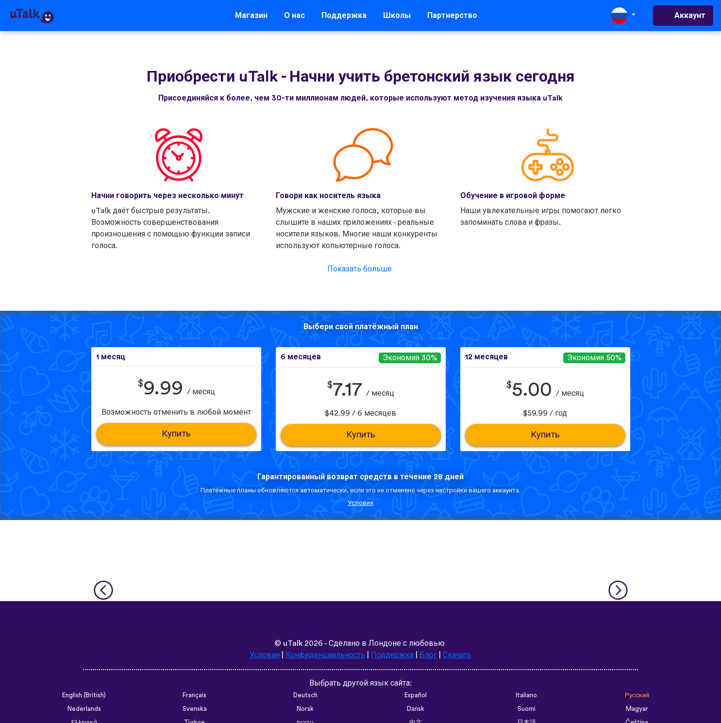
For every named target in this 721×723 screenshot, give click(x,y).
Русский (637, 695)
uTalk (292, 643)
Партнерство (452, 15)
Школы (397, 15)
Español (415, 695)
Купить (176, 433)
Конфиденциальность (325, 655)
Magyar (637, 709)
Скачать (457, 655)
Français (195, 695)
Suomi (527, 709)
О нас (294, 15)
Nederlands (84, 709)
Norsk (305, 709)
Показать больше (359, 269)
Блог (428, 655)
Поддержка (344, 15)
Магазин (251, 15)
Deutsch (305, 695)
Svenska (195, 709)
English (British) (84, 695)
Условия (360, 503)
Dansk (415, 709)
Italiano (526, 695)
